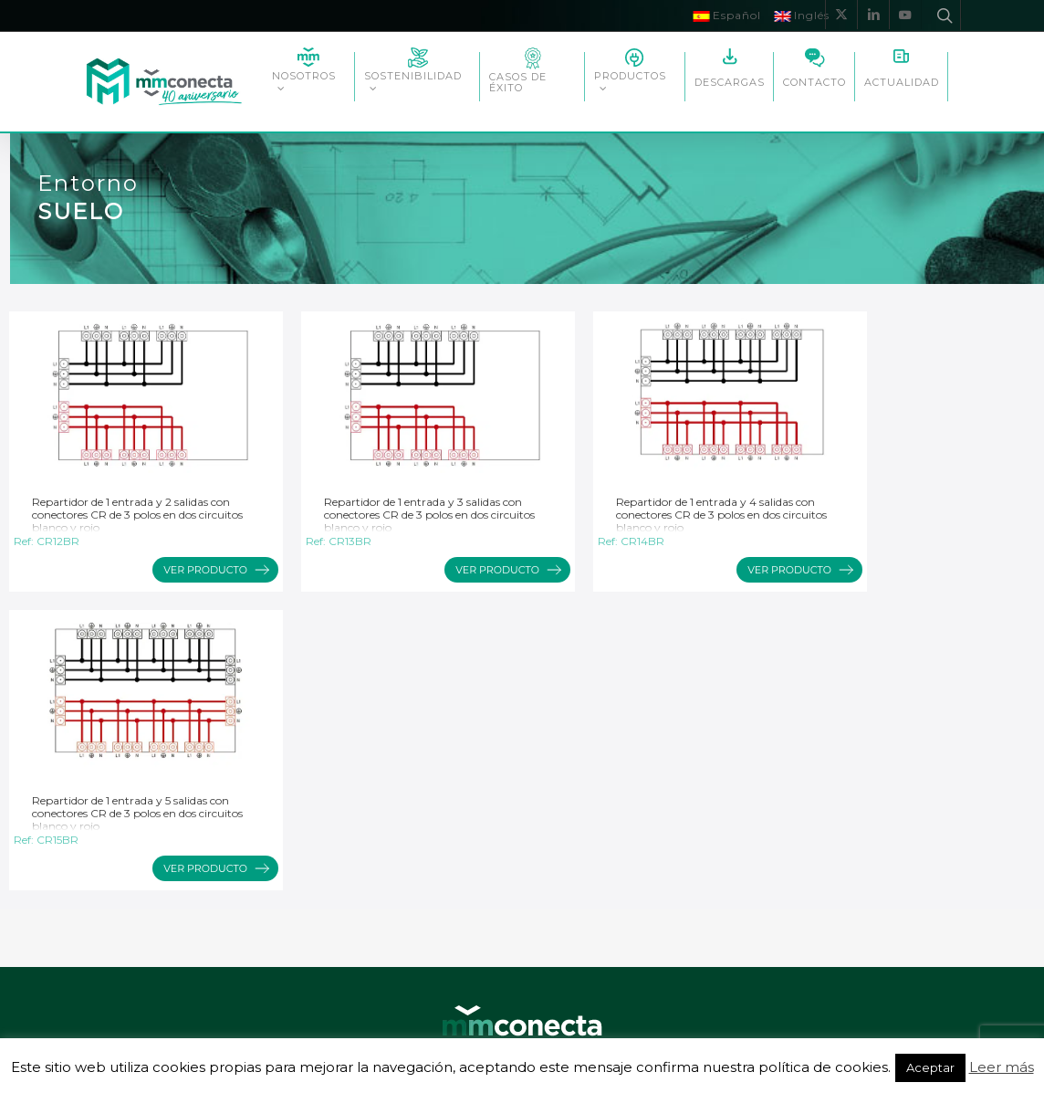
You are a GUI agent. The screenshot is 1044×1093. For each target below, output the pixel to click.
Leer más (1001, 1067)
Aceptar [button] (930, 1067)
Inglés (802, 15)
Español (727, 15)
